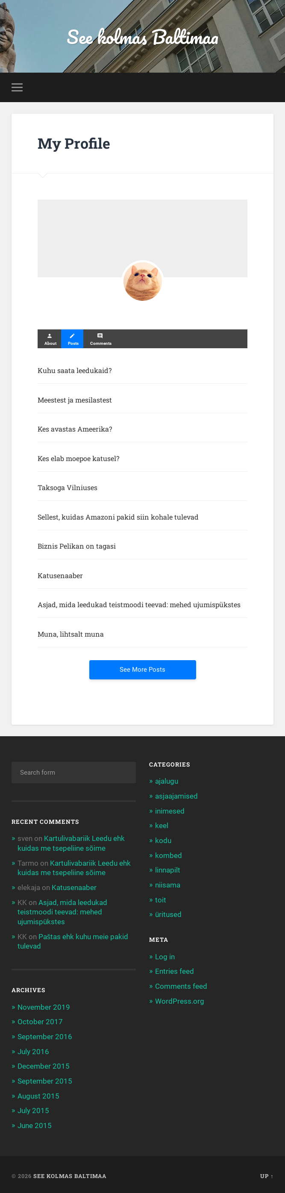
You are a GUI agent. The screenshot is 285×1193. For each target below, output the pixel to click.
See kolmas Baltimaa (142, 36)
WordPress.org (179, 999)
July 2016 (33, 1049)
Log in (165, 955)
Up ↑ (266, 1172)
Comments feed (181, 984)
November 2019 (44, 1005)
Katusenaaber (74, 887)
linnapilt (167, 869)
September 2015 (45, 1078)
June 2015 (35, 1122)
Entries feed (174, 969)
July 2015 (33, 1107)
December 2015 (44, 1064)
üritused (168, 913)
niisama (167, 884)
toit (160, 898)
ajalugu (166, 781)
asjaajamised (176, 796)
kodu (163, 840)
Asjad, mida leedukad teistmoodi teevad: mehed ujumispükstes (62, 911)
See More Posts (142, 670)
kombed (168, 854)
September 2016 (45, 1034)
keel (161, 825)
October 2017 (40, 1020)
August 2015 (38, 1093)
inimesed (170, 811)
